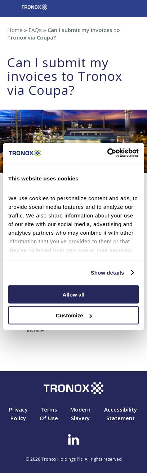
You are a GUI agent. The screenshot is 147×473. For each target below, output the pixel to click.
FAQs (35, 29)
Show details (107, 273)
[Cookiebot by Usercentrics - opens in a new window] (107, 153)
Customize (74, 315)
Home (15, 29)
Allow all (74, 294)
